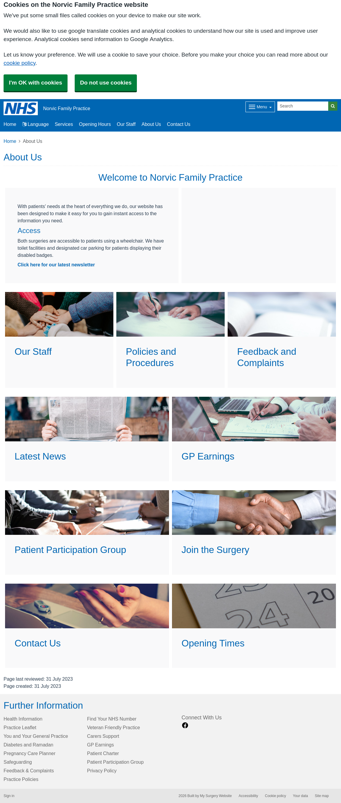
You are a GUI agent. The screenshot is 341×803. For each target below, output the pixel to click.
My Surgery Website (216, 796)
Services (64, 124)
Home (10, 141)
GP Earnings (100, 744)
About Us (151, 124)
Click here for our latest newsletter (56, 264)
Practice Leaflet (20, 727)
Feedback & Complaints (29, 770)
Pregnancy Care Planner (29, 753)
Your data (300, 796)
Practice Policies (21, 779)
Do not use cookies (106, 82)
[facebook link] (185, 725)
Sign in (9, 796)
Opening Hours (95, 124)
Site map (322, 796)
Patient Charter (103, 753)
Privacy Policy (102, 770)
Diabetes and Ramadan (28, 744)
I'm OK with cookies (35, 82)
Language (35, 124)
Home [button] (10, 124)
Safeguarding (18, 762)
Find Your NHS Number (112, 718)
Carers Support (103, 736)
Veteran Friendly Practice (113, 727)
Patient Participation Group (115, 762)
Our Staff (126, 124)
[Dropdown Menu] (260, 106)
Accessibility (248, 796)
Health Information (23, 718)
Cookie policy (275, 796)
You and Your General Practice (36, 736)
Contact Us (178, 124)
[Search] (303, 106)
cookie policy (19, 63)
